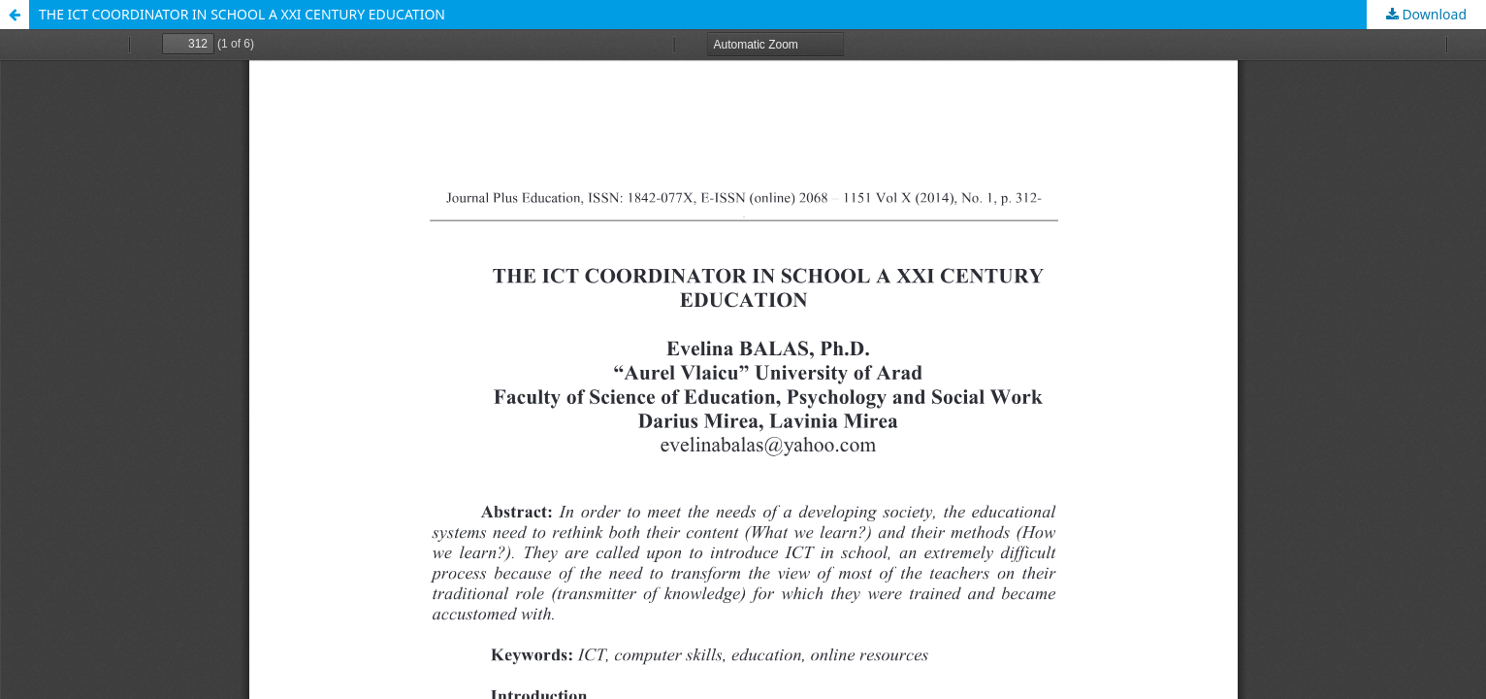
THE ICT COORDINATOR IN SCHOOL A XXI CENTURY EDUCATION (242, 14)
